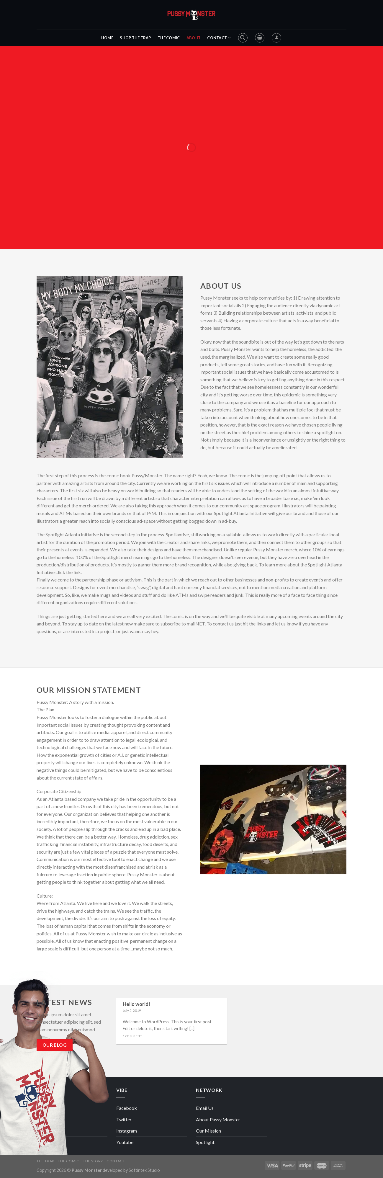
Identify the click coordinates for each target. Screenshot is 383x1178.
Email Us (205, 1108)
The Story (46, 1130)
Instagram (126, 1130)
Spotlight (205, 1142)
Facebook (126, 1108)
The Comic (169, 37)
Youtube (124, 1142)
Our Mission (208, 1130)
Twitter (124, 1119)
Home (107, 37)
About (193, 37)
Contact (219, 37)
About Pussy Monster (218, 1119)
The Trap (46, 1108)
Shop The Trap (135, 37)
